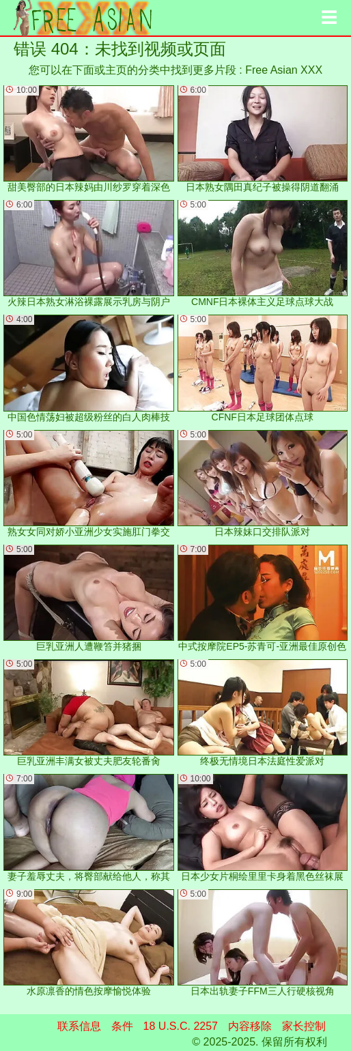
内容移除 (250, 1026)
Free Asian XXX (283, 70)
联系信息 (79, 1026)
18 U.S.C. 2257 (180, 1026)
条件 (122, 1026)
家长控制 (304, 1026)
